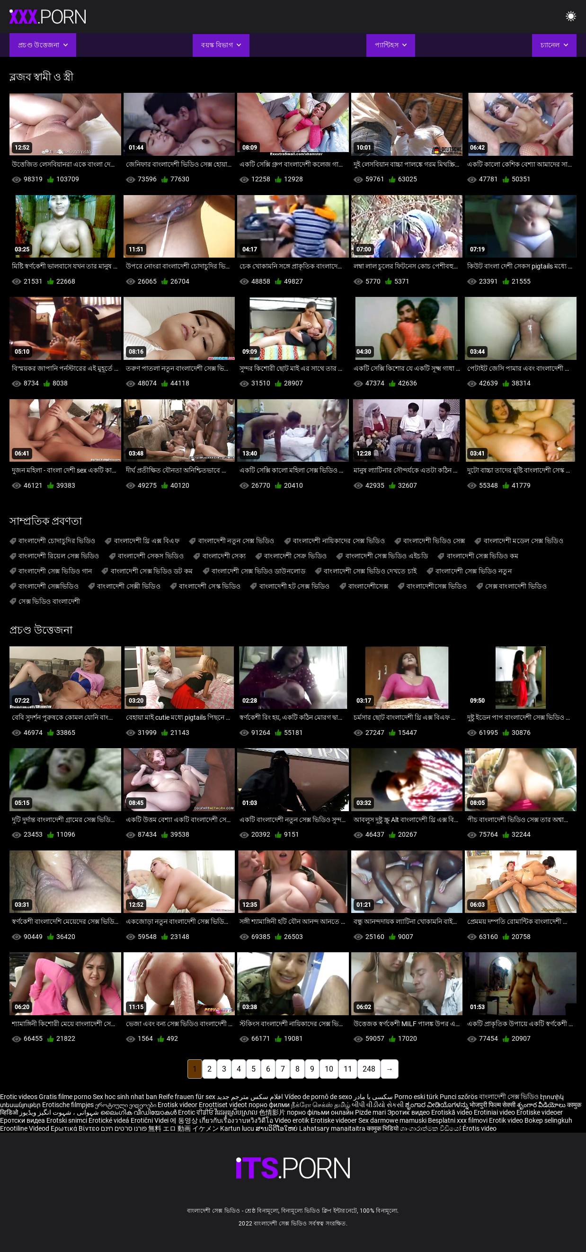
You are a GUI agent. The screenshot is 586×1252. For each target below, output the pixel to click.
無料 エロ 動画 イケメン (183, 1128)
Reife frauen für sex (187, 1096)
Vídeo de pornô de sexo (318, 1096)
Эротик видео (409, 1112)
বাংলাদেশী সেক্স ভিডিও (509, 1096)
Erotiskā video (452, 1112)
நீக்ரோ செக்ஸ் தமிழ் (320, 1105)
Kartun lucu (238, 1128)
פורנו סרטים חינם (124, 1128)
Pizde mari (370, 1112)
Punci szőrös (459, 1096)
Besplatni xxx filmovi (458, 1120)
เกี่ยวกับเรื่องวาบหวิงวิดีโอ (237, 1120)
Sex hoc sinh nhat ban (125, 1096)
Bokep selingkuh (548, 1120)
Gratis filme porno (65, 1096)
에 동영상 (184, 1120)
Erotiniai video (495, 1112)
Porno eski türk (416, 1096)
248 (369, 1068)
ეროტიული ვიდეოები (126, 1105)
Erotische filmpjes (68, 1105)
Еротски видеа (23, 1120)
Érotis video (479, 1128)
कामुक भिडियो (383, 1128)
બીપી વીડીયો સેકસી (378, 1105)
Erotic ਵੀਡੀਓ (196, 1112)
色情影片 (273, 1112)
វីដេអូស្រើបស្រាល (237, 1112)
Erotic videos (19, 1096)
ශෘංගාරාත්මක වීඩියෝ (431, 1128)
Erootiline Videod (25, 1128)
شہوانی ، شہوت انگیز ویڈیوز (59, 1112)
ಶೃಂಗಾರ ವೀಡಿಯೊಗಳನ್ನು (437, 1105)
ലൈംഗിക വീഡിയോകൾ (139, 1112)
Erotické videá (110, 1120)
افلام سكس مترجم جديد (250, 1096)
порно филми (269, 1105)
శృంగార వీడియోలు (542, 1105)
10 (329, 1068)
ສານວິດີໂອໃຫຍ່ (277, 1128)
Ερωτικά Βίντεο (76, 1128)
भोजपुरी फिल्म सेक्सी (492, 1105)
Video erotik (293, 1120)
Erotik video (506, 1120)
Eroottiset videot (224, 1105)
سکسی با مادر (373, 1096)
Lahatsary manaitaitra (333, 1128)
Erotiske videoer (539, 1112)
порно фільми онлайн (320, 1112)
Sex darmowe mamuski (392, 1120)
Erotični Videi (150, 1120)
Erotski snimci (67, 1120)
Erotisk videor (178, 1105)
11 (348, 1068)
